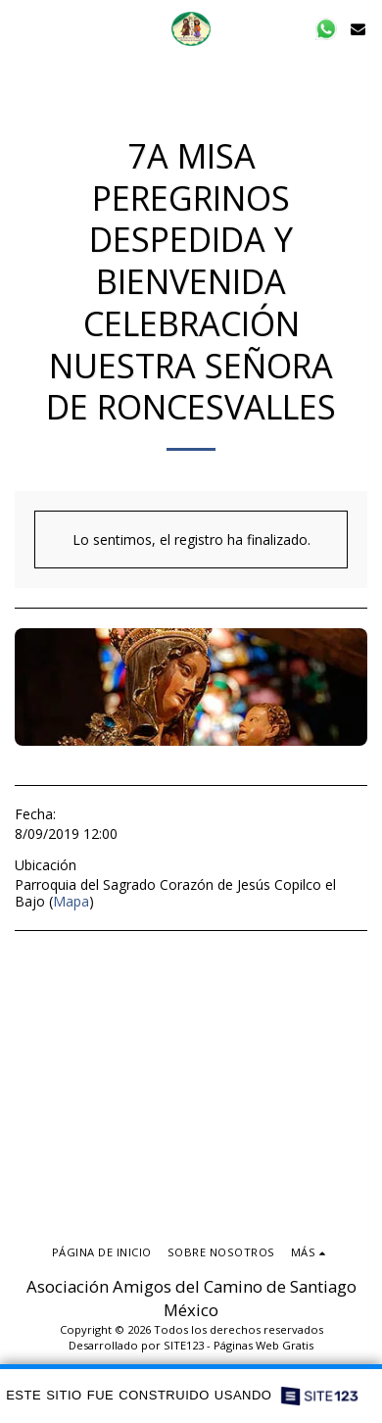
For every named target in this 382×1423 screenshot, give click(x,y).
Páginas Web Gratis (263, 1345)
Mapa (71, 901)
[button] (21, 28)
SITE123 (184, 1345)
